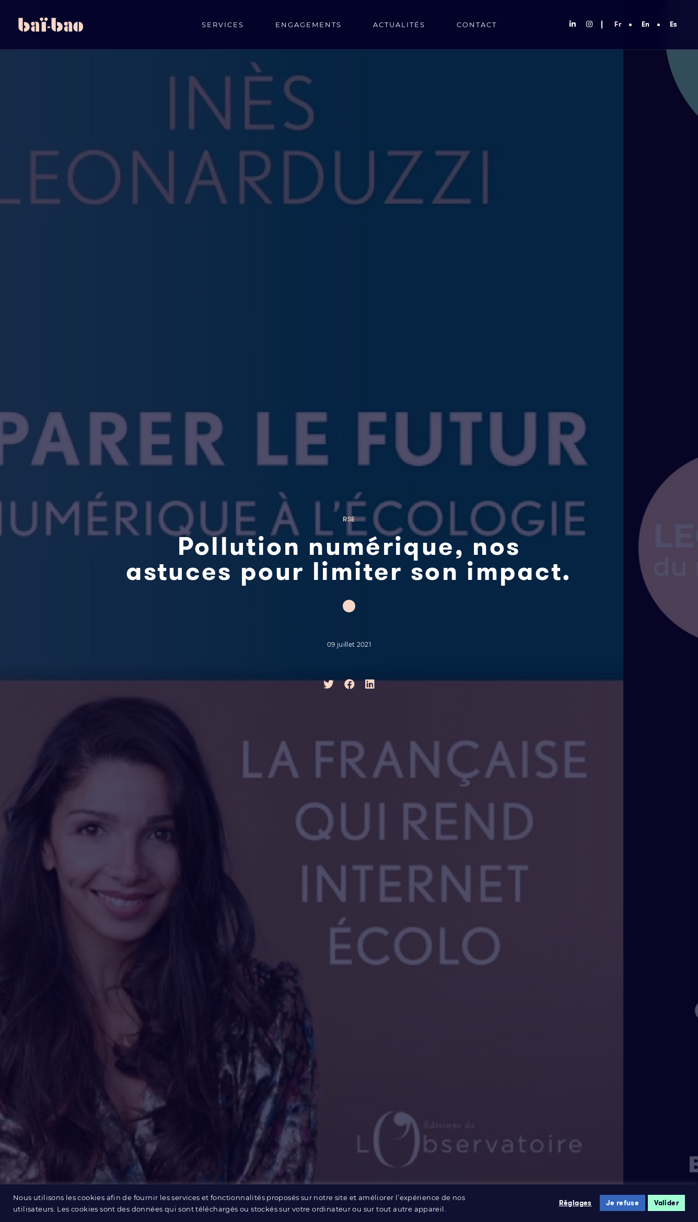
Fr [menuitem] (617, 24)
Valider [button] (666, 1203)
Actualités (399, 24)
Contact (477, 24)
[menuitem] (618, 22)
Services (223, 24)
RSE (349, 519)
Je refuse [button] (622, 1203)
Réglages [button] (575, 1203)
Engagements (308, 24)
